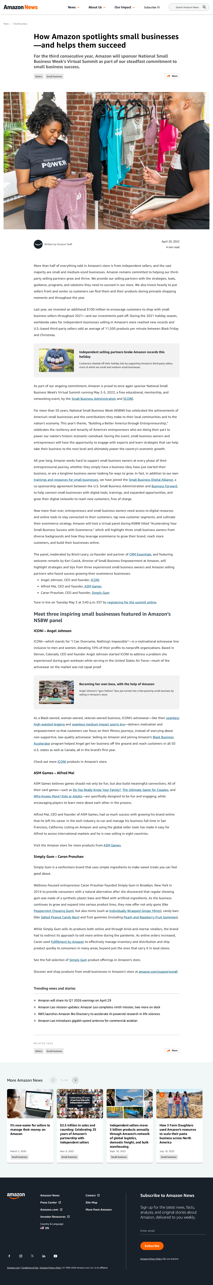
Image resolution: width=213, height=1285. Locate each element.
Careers (93, 1195)
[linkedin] (46, 1256)
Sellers (38, 76)
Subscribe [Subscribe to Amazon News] (152, 7)
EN (44, 1228)
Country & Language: (52, 1223)
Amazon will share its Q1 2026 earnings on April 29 (74, 1000)
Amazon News (50, 1195)
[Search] (187, 7)
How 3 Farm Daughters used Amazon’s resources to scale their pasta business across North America (178, 1133)
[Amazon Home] (20, 7)
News (72, 7)
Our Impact (123, 7)
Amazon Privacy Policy (50, 1267)
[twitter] (34, 1256)
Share (172, 75)
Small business (20, 23)
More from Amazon (99, 1209)
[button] (78, 8)
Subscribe (152, 1246)
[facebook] (11, 1256)
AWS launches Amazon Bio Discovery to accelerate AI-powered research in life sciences (99, 1014)
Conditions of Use (29, 1267)
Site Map (91, 1202)
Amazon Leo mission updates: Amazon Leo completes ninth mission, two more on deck (99, 1007)
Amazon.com (51, 1209)
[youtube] (57, 1256)
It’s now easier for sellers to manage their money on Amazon (30, 1129)
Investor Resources (55, 1216)
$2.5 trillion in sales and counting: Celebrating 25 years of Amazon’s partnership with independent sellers (78, 1133)
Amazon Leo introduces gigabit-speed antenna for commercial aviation (88, 1020)
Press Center (50, 1202)
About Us (95, 7)
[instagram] (23, 1256)
